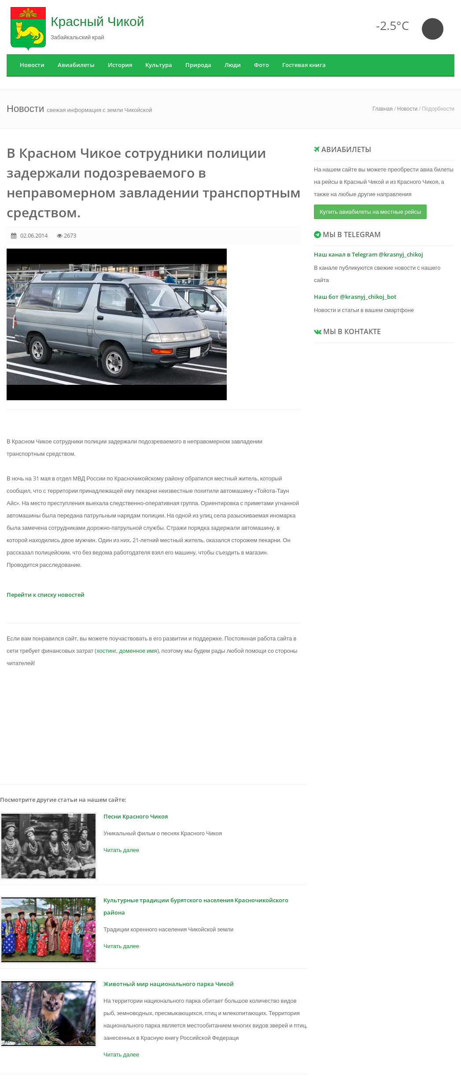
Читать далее (121, 850)
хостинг (106, 651)
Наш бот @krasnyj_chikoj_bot (355, 297)
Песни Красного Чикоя (135, 816)
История (120, 65)
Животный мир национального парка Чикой (168, 984)
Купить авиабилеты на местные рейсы (370, 212)
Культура (158, 65)
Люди (233, 65)
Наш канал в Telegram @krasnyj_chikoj (368, 254)
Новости (32, 65)
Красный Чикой (97, 21)
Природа (198, 65)
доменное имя (138, 651)
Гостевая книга (304, 65)
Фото (261, 65)
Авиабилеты (76, 65)
